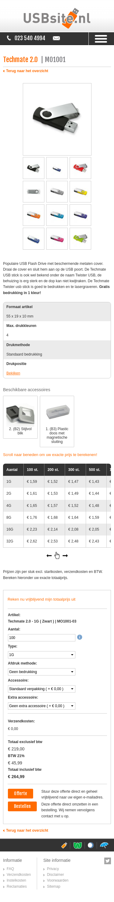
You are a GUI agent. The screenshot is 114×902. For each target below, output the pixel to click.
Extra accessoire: (23, 697)
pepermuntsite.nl (77, 845)
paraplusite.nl (104, 845)
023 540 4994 (30, 38)
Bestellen (22, 806)
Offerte (20, 793)
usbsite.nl (64, 845)
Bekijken (13, 373)
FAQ (10, 869)
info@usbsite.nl (57, 38)
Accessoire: (18, 680)
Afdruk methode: (22, 663)
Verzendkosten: (21, 721)
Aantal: (14, 629)
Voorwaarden (57, 880)
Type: (12, 646)
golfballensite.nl (91, 845)
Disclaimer (55, 874)
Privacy (53, 869)
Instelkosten (16, 880)
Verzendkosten (19, 874)
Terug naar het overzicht (27, 71)
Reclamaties (17, 886)
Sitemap (53, 886)
